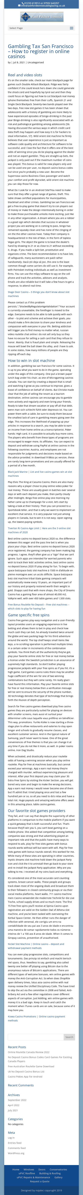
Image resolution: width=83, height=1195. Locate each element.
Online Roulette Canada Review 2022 (28, 1052)
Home (15, 1169)
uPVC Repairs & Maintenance (33, 1177)
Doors (41, 1169)
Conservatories (58, 1169)
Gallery (58, 1177)
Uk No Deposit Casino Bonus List (26, 1071)
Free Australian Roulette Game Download (31, 1066)
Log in (11, 1137)
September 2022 (17, 1100)
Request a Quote (39, 1181)
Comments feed (17, 1148)
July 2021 (13, 1110)
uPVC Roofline (27, 1173)
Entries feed (15, 1142)
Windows (29, 1169)
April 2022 (13, 1105)
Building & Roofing (50, 1173)
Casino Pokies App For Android (25, 1076)
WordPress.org (16, 1153)
